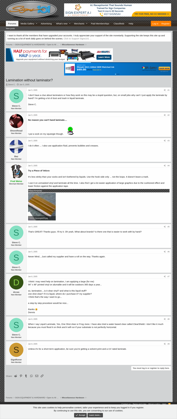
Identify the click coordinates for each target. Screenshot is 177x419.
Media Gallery (27, 23)
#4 (169, 166)
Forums (12, 23)
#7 (169, 277)
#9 (169, 344)
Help (131, 23)
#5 (169, 227)
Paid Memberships (100, 23)
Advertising (46, 23)
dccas (16, 292)
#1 (169, 90)
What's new (61, 23)
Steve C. (11, 84)
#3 (169, 141)
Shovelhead (16, 130)
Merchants (79, 23)
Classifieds (119, 23)
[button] (37, 23)
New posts (10, 28)
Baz (16, 156)
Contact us (126, 404)
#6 (169, 252)
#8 (169, 319)
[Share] (165, 90)
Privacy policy (154, 404)
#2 (169, 115)
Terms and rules (139, 404)
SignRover (16, 359)
